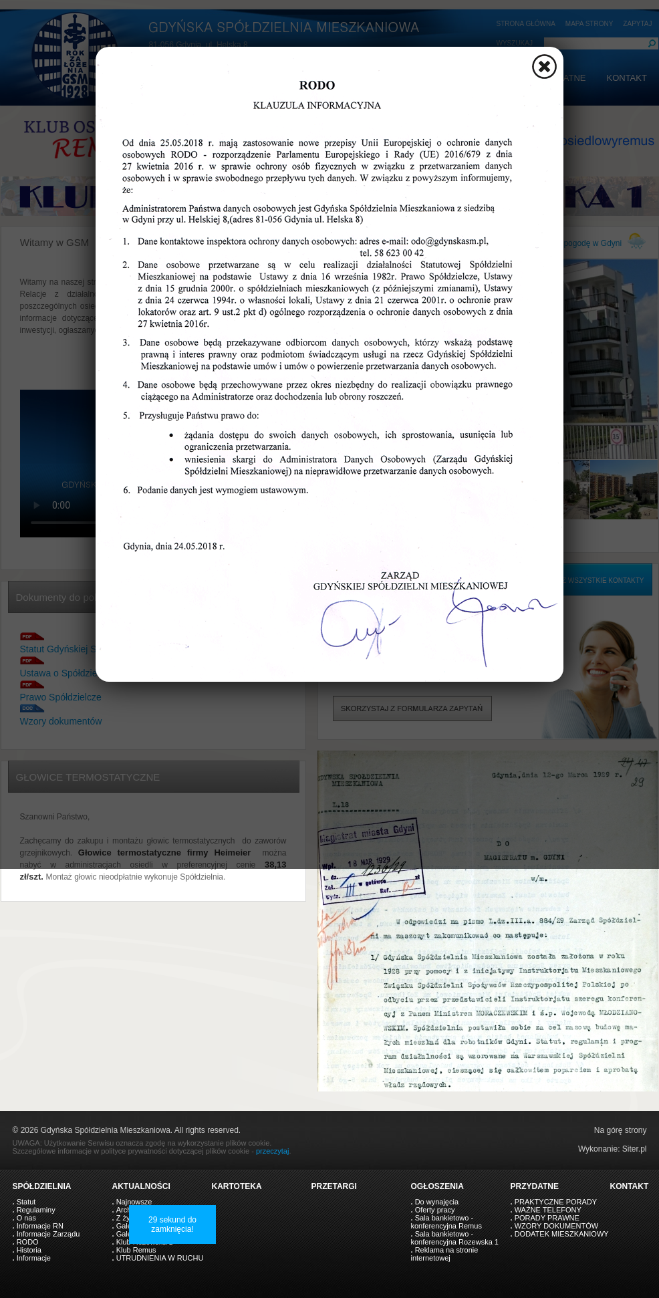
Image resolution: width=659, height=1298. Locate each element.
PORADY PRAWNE (547, 1218)
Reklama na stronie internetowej (445, 1254)
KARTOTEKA (237, 1186)
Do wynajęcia (436, 1202)
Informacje (34, 1258)
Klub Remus (136, 1250)
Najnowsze (134, 1202)
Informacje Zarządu (48, 1234)
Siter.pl (634, 1149)
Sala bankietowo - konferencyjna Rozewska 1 (455, 1238)
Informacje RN (40, 1226)
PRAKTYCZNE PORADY (556, 1202)
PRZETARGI (334, 1186)
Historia (29, 1250)
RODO (28, 1242)
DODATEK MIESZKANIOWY (562, 1234)
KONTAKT (629, 1186)
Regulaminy (36, 1210)
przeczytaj (272, 1151)
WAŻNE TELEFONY (548, 1210)
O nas (26, 1218)
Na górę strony (620, 1130)
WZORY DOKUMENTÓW (556, 1226)
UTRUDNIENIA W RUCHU (160, 1258)
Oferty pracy (435, 1210)
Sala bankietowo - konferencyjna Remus (446, 1222)
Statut (26, 1202)
